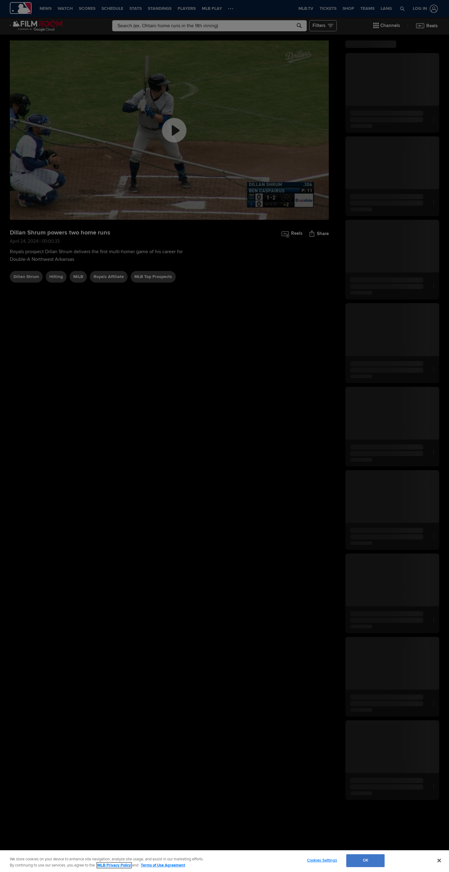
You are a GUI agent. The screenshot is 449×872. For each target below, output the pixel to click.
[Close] (439, 860)
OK (365, 860)
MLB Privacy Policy (114, 865)
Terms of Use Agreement (163, 865)
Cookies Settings (322, 860)
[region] (224, 861)
